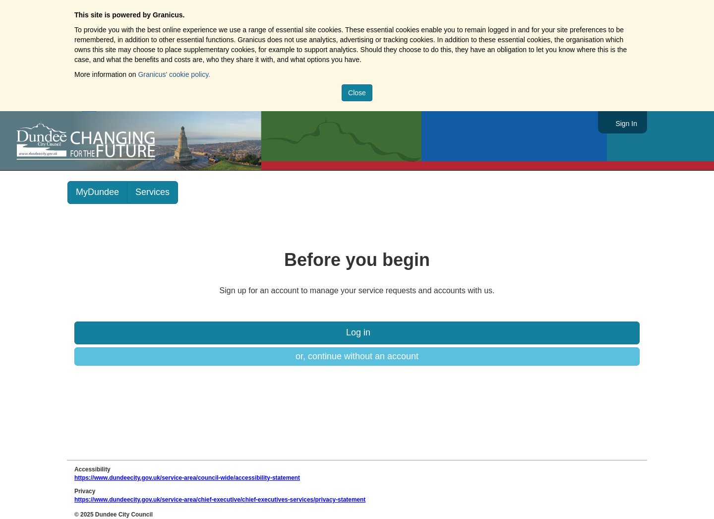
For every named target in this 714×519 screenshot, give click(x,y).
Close (357, 93)
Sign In (626, 124)
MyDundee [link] (97, 192)
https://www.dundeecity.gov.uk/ (130, 141)
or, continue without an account (357, 356)
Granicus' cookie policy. (174, 74)
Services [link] (152, 192)
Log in (357, 332)
